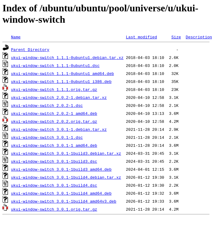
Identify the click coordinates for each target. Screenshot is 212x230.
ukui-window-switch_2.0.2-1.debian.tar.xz (59, 97)
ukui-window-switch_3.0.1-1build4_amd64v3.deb (63, 201)
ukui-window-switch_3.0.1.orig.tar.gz (54, 209)
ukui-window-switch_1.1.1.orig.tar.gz (54, 89)
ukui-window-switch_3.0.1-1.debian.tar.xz (59, 129)
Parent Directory (30, 49)
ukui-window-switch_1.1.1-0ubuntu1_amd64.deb (62, 73)
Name (16, 37)
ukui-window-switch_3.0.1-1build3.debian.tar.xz (66, 153)
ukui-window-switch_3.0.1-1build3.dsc (54, 161)
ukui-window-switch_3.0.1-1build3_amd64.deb (61, 169)
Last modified (141, 37)
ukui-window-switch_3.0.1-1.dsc (47, 137)
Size (176, 37)
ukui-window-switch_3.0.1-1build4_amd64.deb (61, 193)
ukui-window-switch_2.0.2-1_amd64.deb (54, 113)
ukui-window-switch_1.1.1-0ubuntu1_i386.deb (61, 81)
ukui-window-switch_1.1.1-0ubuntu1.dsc (55, 65)
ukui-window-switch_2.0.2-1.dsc (47, 105)
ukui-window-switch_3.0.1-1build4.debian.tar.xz (66, 177)
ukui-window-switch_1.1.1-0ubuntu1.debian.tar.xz (67, 57)
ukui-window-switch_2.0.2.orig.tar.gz (54, 121)
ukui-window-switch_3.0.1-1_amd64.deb (54, 145)
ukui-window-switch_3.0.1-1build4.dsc (54, 185)
